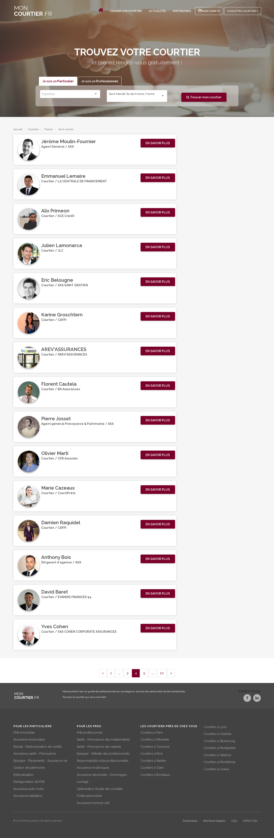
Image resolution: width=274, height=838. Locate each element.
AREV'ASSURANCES (63, 349)
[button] (158, 143)
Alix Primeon (55, 211)
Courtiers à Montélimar (220, 761)
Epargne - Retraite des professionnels (103, 753)
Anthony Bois (56, 557)
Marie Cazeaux (58, 488)
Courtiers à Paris (151, 731)
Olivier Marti (54, 453)
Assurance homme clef (93, 802)
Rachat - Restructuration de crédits (37, 745)
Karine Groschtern (62, 315)
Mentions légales (214, 820)
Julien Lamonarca (61, 245)
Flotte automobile (89, 795)
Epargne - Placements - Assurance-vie (40, 760)
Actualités (157, 11)
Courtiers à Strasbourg (219, 740)
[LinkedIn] (257, 698)
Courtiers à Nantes (153, 760)
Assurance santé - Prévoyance (34, 753)
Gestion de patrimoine (29, 767)
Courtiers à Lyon (215, 726)
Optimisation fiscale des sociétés (100, 788)
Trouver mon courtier (203, 97)
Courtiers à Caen (152, 767)
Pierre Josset (56, 419)
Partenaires (182, 11)
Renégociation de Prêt (28, 781)
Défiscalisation (23, 774)
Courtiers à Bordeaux (155, 774)
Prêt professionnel (89, 731)
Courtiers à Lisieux (216, 768)
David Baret (54, 592)
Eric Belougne (57, 280)
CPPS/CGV (250, 820)
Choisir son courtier (126, 11)
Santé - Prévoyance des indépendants (103, 739)
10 (162, 673)
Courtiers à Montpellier (220, 747)
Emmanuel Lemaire (63, 176)
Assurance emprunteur (29, 739)
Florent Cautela (59, 384)
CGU (234, 820)
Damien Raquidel (60, 523)
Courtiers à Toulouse (154, 745)
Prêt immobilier (24, 731)
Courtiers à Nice (151, 753)
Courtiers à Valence (217, 754)
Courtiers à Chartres (217, 733)
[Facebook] (242, 698)
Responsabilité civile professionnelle (102, 760)
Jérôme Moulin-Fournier (68, 141)
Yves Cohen (54, 626)
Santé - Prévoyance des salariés (99, 745)
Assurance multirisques (93, 767)
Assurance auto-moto (28, 788)
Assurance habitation (27, 795)
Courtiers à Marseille (154, 739)
